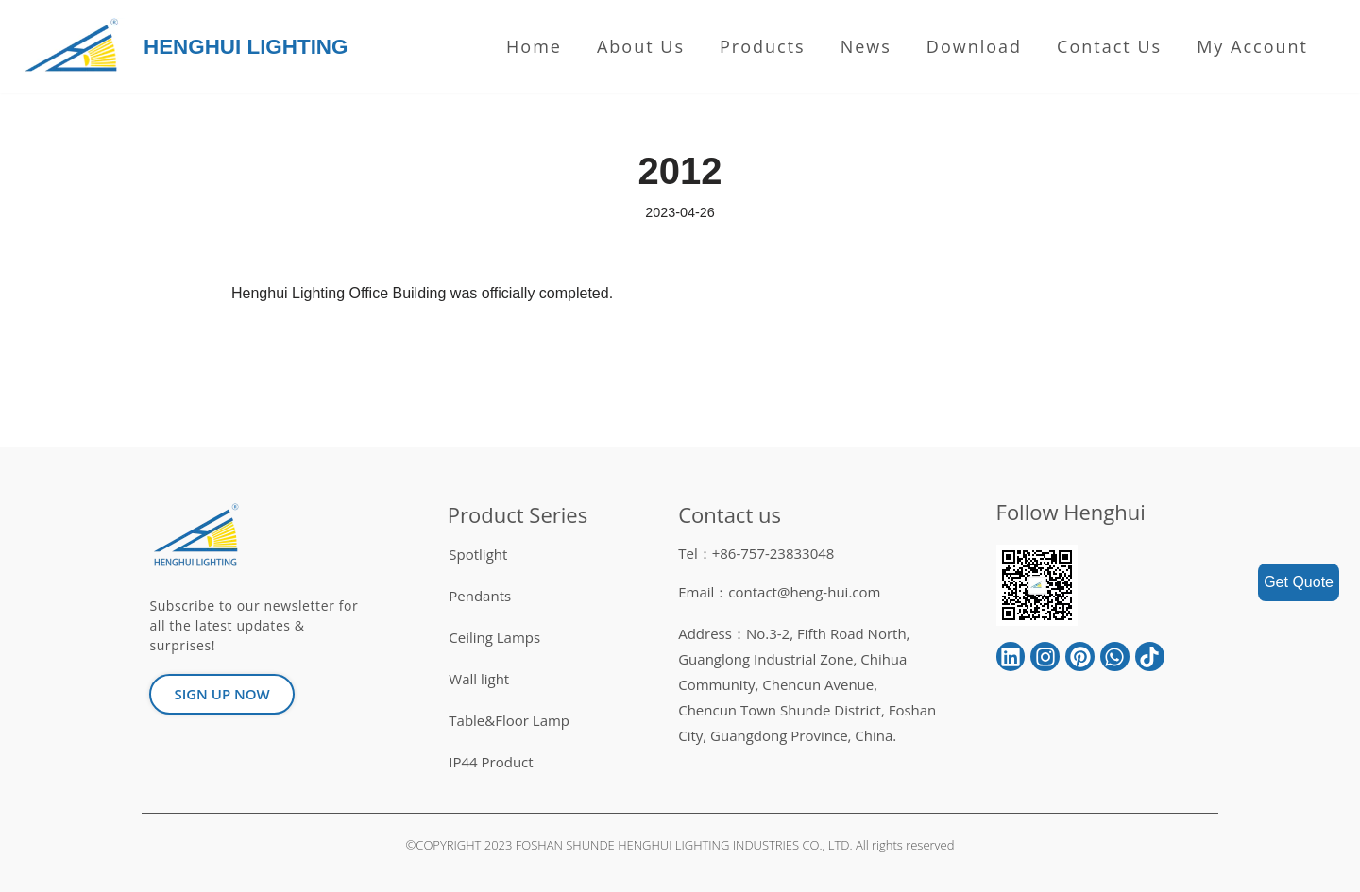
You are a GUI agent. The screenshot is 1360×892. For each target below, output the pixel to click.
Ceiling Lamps (494, 637)
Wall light (479, 678)
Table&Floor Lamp (509, 720)
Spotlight (478, 554)
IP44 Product (491, 761)
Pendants (480, 595)
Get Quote (1299, 582)
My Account (1252, 46)
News (866, 46)
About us (641, 46)
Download (974, 46)
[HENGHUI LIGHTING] (76, 46)
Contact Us (1109, 46)
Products (763, 46)
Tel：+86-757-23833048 (756, 553)
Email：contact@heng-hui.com (779, 591)
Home (534, 46)
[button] (221, 694)
